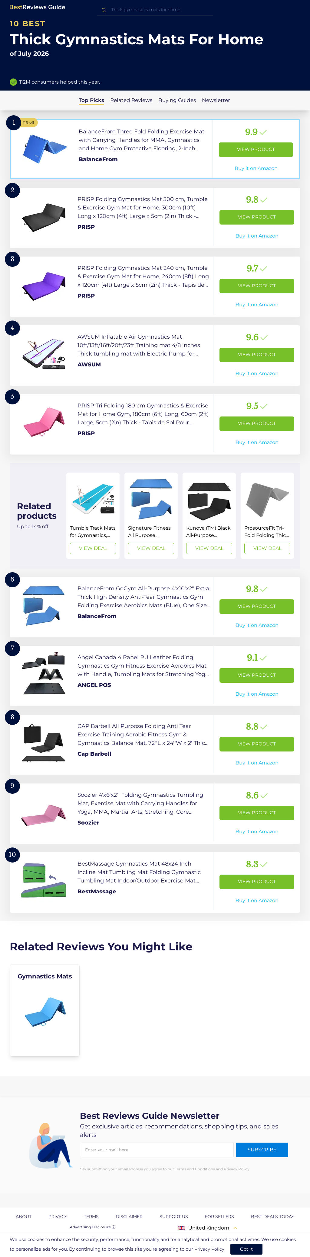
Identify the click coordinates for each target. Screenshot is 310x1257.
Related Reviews (131, 100)
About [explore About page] (23, 1216)
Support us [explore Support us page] (174, 1216)
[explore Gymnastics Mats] (45, 1010)
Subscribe (262, 1150)
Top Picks (91, 100)
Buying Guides (177, 100)
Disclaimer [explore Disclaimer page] (129, 1216)
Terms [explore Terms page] (91, 1216)
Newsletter (216, 100)
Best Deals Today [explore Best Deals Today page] (272, 1216)
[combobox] (155, 9)
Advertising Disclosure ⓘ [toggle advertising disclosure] (92, 1227)
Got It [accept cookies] (246, 1249)
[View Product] (155, 149)
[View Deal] (93, 516)
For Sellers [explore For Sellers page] (219, 1216)
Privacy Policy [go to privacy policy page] (209, 1249)
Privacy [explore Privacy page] (57, 1216)
